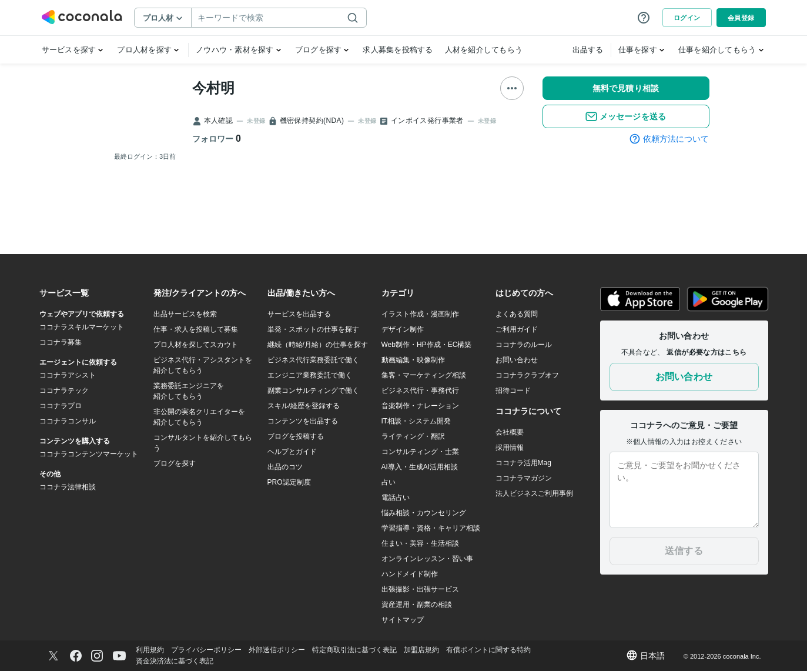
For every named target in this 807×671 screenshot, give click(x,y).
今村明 (213, 88)
